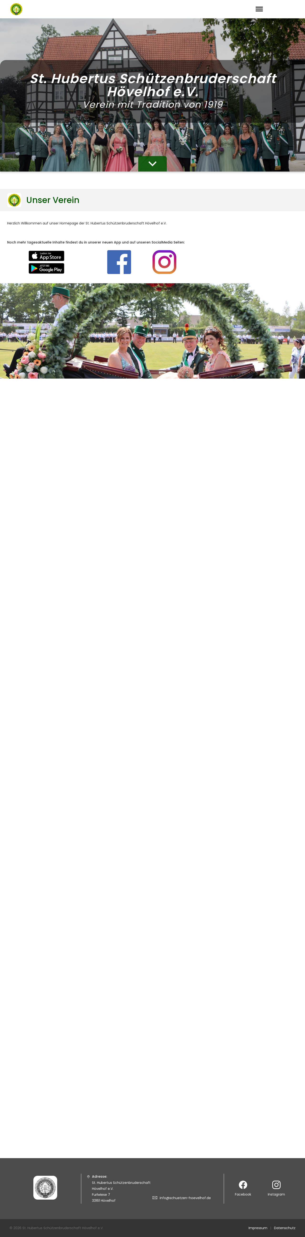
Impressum (258, 1228)
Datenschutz (284, 1228)
